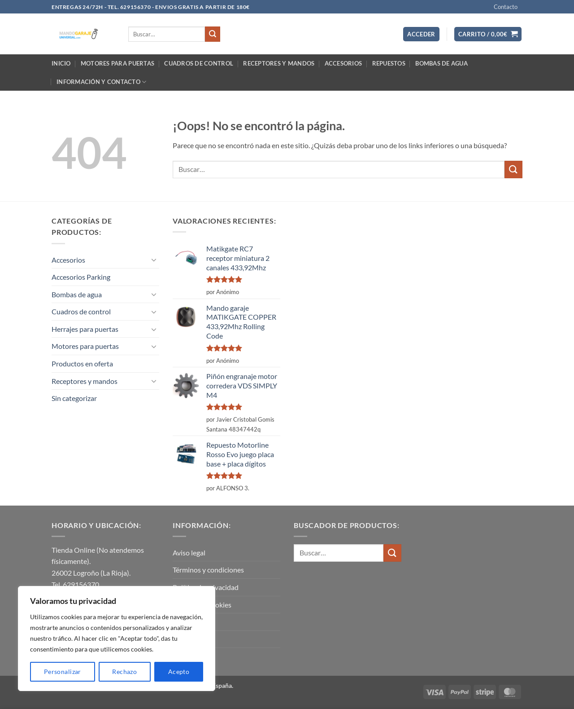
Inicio (61, 63)
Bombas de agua (441, 63)
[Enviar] (212, 34)
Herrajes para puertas (85, 329)
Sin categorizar (74, 398)
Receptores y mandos (278, 63)
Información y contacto (101, 82)
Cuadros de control (198, 63)
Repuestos (388, 63)
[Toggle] (153, 259)
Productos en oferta (82, 363)
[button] (421, 34)
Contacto (505, 6)
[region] (116, 638)
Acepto (179, 671)
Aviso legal (189, 552)
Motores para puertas (117, 63)
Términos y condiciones (208, 569)
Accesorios (343, 63)
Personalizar (62, 671)
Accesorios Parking (81, 277)
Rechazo (124, 671)
